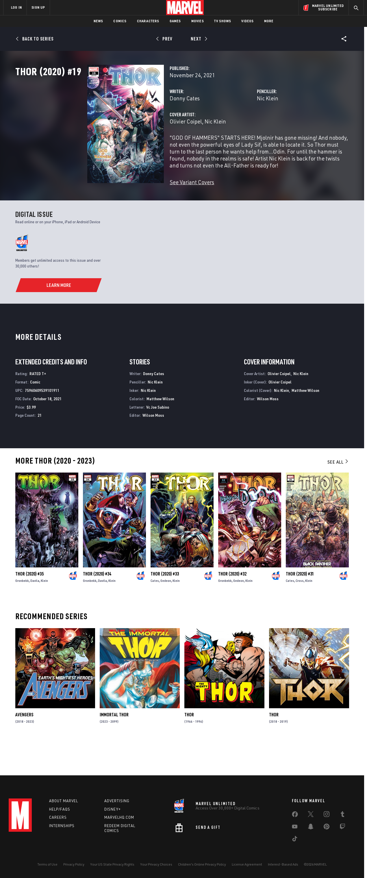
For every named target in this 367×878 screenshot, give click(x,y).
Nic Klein (242, 123)
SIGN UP (38, 7)
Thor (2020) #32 (232, 604)
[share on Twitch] (342, 828)
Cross (300, 610)
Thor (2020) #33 (165, 604)
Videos (247, 21)
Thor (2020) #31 (300, 604)
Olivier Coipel (135, 146)
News (98, 21)
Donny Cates (134, 123)
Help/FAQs (59, 809)
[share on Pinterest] (326, 828)
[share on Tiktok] (295, 840)
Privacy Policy (73, 864)
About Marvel (63, 800)
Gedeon (165, 610)
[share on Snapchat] (311, 828)
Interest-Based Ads (283, 864)
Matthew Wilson (160, 429)
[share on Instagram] (326, 815)
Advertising (116, 800)
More (269, 21)
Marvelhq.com (119, 817)
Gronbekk (22, 610)
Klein (44, 610)
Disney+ (112, 809)
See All (338, 492)
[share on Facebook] (295, 815)
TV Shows (222, 21)
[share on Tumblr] (342, 815)
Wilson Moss (153, 445)
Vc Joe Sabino (157, 437)
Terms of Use (47, 864)
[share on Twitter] (311, 815)
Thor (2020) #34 (97, 604)
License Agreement (247, 864)
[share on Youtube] (295, 828)
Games (175, 21)
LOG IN (16, 7)
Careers (58, 817)
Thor (189, 745)
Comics (119, 21)
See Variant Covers (141, 200)
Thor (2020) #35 (29, 604)
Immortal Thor (114, 745)
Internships (62, 825)
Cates (155, 610)
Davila (34, 610)
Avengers (24, 745)
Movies (197, 21)
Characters (148, 21)
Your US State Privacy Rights (112, 864)
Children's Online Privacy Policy (202, 864)
